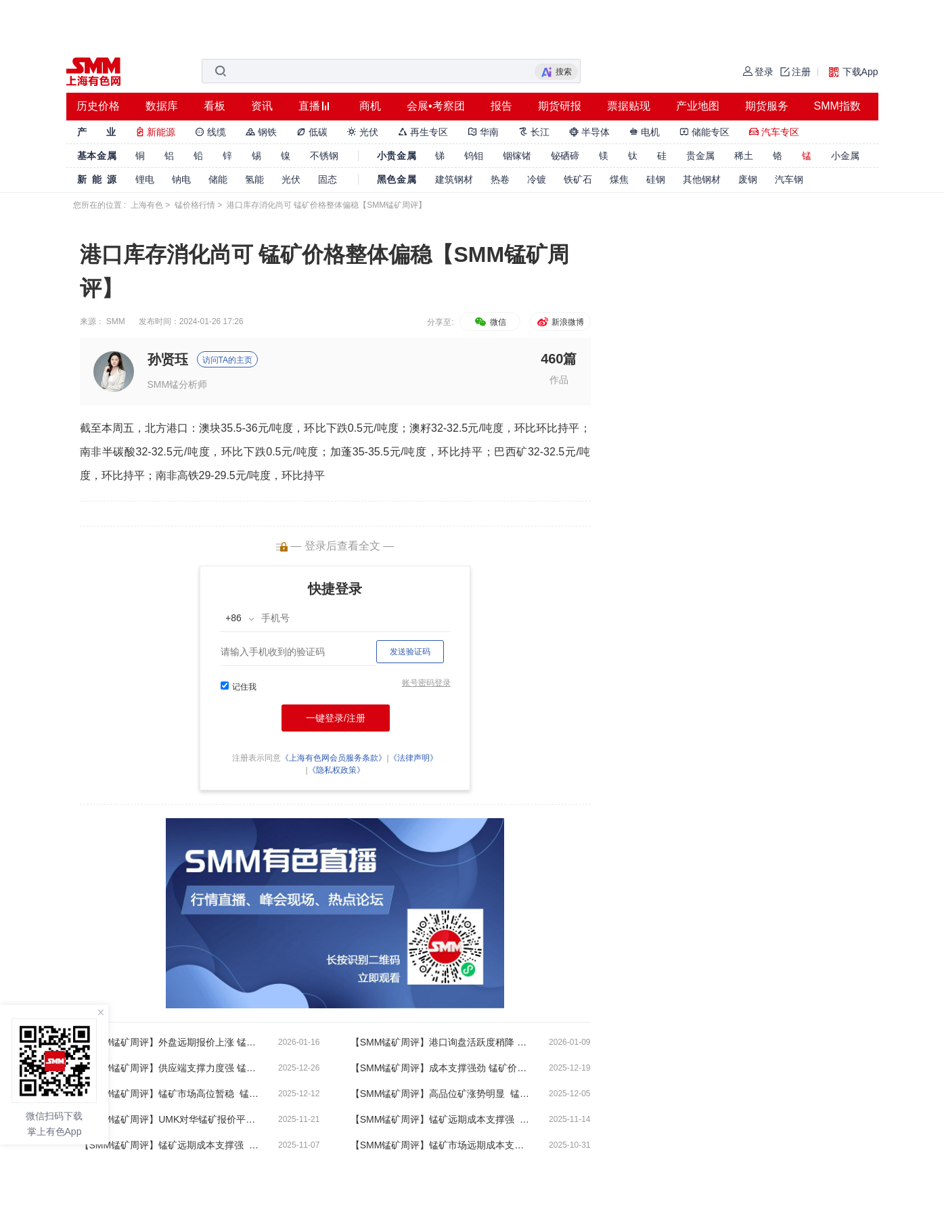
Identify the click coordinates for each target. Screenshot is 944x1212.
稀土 (743, 155)
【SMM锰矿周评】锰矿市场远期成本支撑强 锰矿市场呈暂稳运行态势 (442, 1145)
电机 (644, 132)
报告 (501, 106)
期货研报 (559, 106)
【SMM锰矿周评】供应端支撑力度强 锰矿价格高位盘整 (171, 1067)
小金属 (845, 155)
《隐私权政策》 (336, 770)
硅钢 (655, 179)
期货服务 (766, 106)
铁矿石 (578, 179)
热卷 (500, 179)
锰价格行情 (195, 205)
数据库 (161, 106)
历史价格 (98, 106)
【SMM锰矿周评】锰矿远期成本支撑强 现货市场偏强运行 (171, 1145)
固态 (327, 179)
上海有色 (147, 205)
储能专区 (704, 132)
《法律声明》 (413, 758)
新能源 (155, 132)
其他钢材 (702, 179)
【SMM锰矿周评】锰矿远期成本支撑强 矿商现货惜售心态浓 (442, 1119)
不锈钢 (324, 155)
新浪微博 (560, 322)
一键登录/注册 (335, 718)
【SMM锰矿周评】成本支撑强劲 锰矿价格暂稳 (442, 1067)
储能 (217, 179)
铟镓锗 (517, 155)
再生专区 (423, 132)
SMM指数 (837, 106)
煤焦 (619, 179)
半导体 (589, 132)
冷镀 (536, 179)
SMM (115, 321)
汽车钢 (789, 179)
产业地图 (697, 106)
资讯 (262, 106)
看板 (214, 106)
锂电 (144, 179)
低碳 (312, 132)
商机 (370, 106)
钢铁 (261, 132)
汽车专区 (774, 132)
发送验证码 (410, 651)
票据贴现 (628, 106)
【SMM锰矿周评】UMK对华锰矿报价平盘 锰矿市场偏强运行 (171, 1119)
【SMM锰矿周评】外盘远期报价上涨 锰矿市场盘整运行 (171, 1042)
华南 (483, 132)
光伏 (362, 132)
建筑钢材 (454, 179)
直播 (309, 106)
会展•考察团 (436, 106)
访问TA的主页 (227, 360)
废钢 (747, 179)
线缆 (210, 132)
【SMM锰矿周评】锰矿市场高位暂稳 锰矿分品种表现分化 (171, 1093)
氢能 (254, 179)
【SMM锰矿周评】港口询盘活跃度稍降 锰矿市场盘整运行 (442, 1042)
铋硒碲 (565, 155)
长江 (533, 132)
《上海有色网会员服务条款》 (333, 758)
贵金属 (700, 155)
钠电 (181, 179)
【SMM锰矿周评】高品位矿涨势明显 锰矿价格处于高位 (442, 1093)
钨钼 (473, 155)
